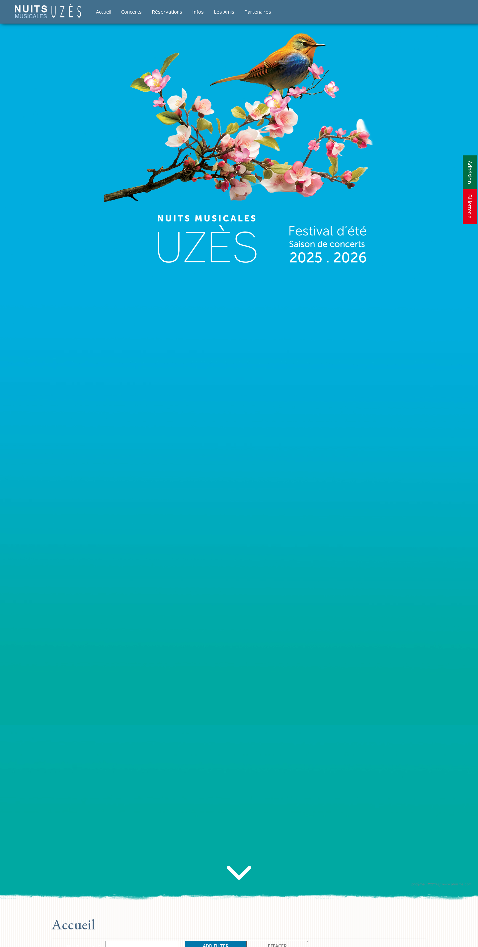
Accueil (103, 11)
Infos (198, 11)
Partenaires (257, 11)
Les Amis (224, 11)
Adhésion (469, 172)
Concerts (131, 11)
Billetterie (469, 206)
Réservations (167, 11)
